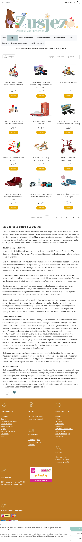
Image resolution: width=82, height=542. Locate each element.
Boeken (5, 43)
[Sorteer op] (72, 57)
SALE (33, 43)
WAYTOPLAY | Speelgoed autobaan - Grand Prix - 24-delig (68, 122)
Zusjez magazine (34, 440)
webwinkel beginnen (43, 538)
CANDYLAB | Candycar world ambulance (13, 159)
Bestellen (13, 96)
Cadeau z (58, 459)
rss (35, 538)
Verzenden (59, 421)
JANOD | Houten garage (68, 82)
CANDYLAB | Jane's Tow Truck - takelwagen (68, 195)
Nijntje (3, 429)
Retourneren (59, 424)
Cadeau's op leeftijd (62, 462)
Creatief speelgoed (27, 38)
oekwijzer (65, 459)
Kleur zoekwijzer (61, 457)
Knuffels (73, 38)
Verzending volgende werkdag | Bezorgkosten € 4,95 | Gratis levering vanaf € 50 (41, 48)
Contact (58, 416)
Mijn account (70, 2)
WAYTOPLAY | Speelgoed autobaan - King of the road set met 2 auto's (41, 84)
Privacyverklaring (61, 431)
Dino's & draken (6, 424)
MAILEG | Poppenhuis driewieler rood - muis (68, 159)
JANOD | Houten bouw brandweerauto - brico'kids (13, 83)
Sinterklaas (5, 434)
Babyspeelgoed (60, 38)
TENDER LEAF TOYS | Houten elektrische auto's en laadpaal (41, 195)
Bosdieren (4, 416)
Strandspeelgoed (7, 426)
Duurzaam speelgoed (35, 416)
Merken (40, 43)
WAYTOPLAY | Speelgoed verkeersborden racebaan (13, 122)
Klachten (58, 426)
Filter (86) (9, 56)
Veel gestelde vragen (62, 434)
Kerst (3, 436)
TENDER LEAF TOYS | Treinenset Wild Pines (41, 159)
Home (4, 38)
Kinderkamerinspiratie (35, 419)
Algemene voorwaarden (63, 429)
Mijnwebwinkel (62, 538)
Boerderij (4, 419)
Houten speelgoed (44, 38)
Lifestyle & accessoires (20, 43)
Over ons (31, 445)
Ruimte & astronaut (8, 431)
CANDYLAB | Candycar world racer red (41, 122)
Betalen (58, 419)
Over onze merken (34, 442)
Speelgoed (13, 38)
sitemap (30, 538)
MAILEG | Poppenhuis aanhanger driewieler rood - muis (13, 196)
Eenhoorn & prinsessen (9, 421)
